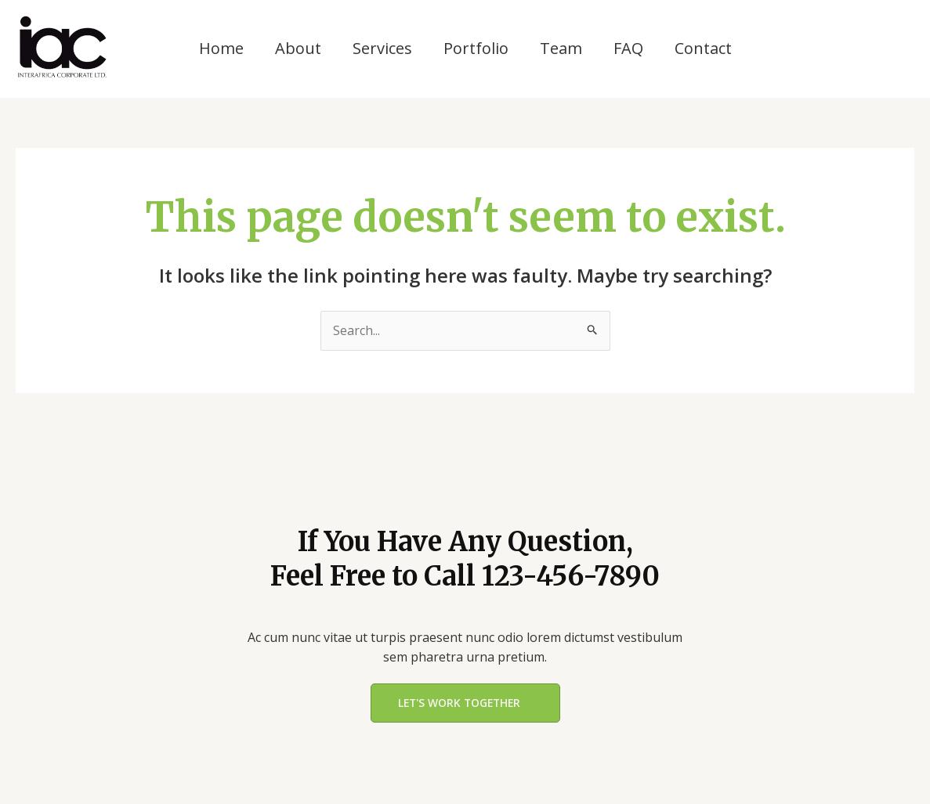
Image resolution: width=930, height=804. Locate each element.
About (298, 48)
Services (382, 48)
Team (561, 48)
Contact (703, 48)
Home (221, 48)
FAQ (628, 48)
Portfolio (475, 48)
